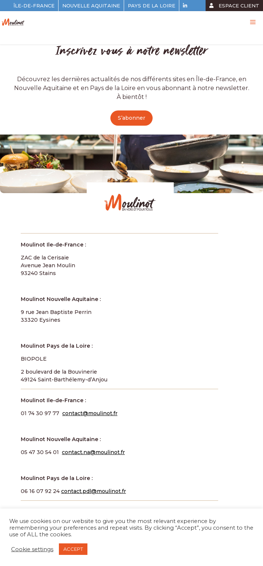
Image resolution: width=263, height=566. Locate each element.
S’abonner (131, 118)
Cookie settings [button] (32, 549)
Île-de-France (33, 6)
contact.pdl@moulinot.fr (93, 491)
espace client (234, 6)
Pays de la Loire (151, 6)
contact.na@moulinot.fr (93, 452)
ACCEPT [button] (73, 549)
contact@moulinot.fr (89, 413)
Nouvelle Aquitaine (91, 6)
